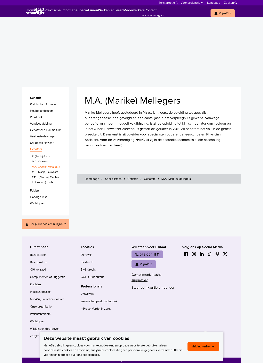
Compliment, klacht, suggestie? (147, 277)
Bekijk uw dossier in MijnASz (48, 224)
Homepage (92, 179)
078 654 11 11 (147, 254)
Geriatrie (132, 179)
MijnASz (143, 264)
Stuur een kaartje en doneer (153, 287)
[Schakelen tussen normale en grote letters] (169, 2)
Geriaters (149, 179)
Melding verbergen (203, 346)
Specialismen (113, 179)
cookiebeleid (91, 355)
